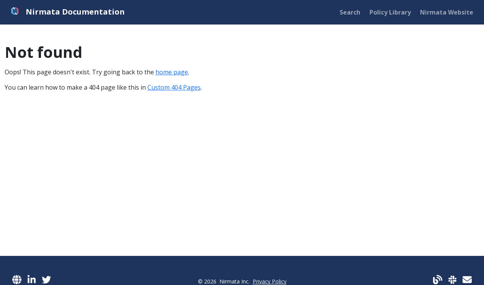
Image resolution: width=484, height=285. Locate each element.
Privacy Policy (269, 281)
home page (171, 72)
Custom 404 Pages (174, 87)
